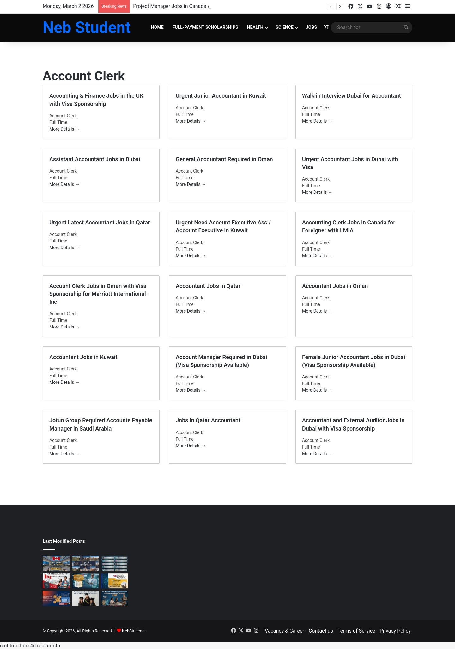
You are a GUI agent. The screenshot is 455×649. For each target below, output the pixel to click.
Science (285, 27)
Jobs (311, 27)
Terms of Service (356, 631)
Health (255, 27)
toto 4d (28, 646)
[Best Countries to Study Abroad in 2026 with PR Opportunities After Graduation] (85, 598)
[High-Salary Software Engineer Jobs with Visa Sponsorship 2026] (85, 581)
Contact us (321, 631)
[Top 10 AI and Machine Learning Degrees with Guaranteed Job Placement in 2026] (114, 598)
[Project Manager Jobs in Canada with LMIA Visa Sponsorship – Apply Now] (56, 563)
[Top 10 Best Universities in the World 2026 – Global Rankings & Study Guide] (85, 563)
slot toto (9, 646)
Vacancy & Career (284, 631)
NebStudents (134, 630)
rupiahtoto (48, 646)
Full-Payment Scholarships (205, 27)
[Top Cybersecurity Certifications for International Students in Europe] (114, 563)
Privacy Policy (395, 631)
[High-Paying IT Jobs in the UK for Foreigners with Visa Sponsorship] (114, 581)
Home (157, 27)
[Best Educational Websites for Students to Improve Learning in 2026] (56, 598)
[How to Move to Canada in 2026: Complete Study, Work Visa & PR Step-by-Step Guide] (56, 581)
